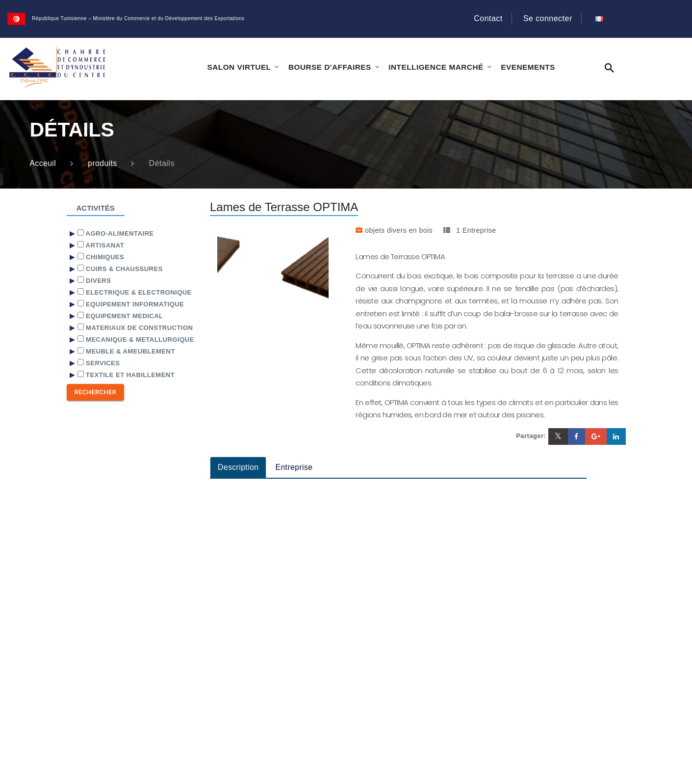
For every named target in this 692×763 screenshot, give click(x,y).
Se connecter (547, 18)
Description (238, 467)
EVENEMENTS (521, 67)
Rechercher (96, 392)
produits (103, 163)
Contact (488, 18)
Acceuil (43, 163)
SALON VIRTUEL (238, 67)
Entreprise (295, 467)
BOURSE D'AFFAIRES (327, 67)
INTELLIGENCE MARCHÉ (431, 67)
